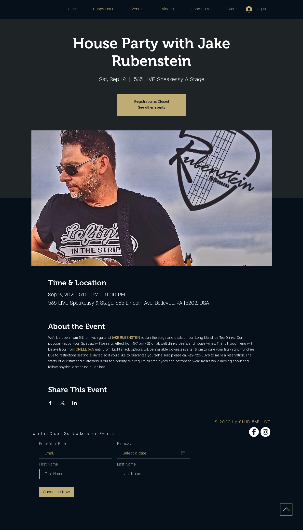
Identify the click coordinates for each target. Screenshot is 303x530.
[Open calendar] (183, 453)
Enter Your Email (53, 444)
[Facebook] (254, 432)
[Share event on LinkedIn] (74, 403)
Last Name (126, 464)
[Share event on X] (62, 403)
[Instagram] (265, 432)
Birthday (124, 444)
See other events (151, 107)
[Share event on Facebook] (50, 403)
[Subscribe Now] (56, 492)
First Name (48, 464)
